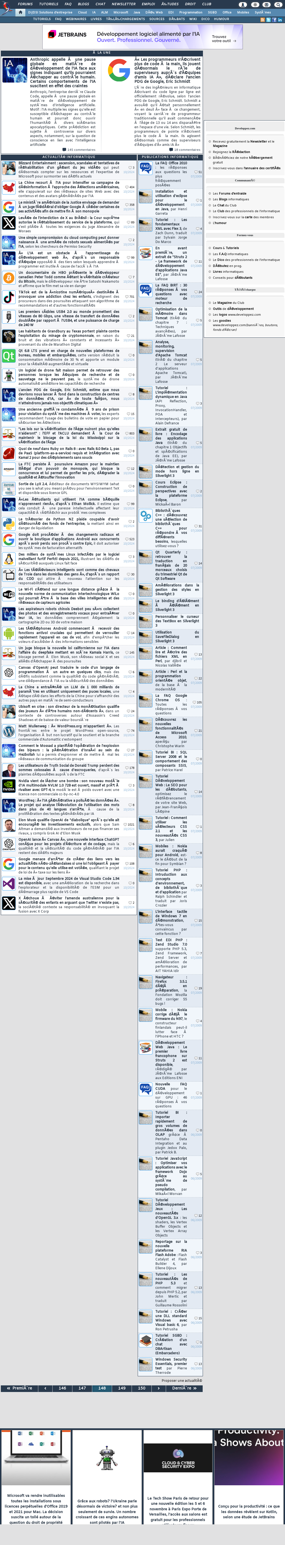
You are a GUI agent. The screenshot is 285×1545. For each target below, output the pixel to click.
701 (129, 297)
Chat (100, 4)
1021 (129, 825)
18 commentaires (184, 150)
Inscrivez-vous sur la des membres (243, 217)
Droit (190, 4)
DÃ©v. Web (154, 13)
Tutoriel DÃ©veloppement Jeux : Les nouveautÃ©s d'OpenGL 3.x (171, 1218)
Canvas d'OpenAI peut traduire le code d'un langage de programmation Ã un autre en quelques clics (68, 674)
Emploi (148, 4)
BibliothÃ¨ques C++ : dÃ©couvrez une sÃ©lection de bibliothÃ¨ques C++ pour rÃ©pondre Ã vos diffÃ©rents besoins (171, 528)
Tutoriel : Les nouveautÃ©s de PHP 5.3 (171, 1290)
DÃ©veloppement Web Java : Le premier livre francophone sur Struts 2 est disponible (171, 1060)
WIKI (193, 19)
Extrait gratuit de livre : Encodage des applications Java (171, 445)
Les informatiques (231, 199)
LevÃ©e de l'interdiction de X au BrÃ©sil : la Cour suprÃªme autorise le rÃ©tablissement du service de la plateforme (68, 225)
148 (102, 1388)
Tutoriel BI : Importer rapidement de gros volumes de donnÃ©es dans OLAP (171, 1133)
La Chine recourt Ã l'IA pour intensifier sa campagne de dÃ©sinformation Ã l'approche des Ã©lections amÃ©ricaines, (68, 189)
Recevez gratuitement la (240, 142)
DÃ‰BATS (177, 19)
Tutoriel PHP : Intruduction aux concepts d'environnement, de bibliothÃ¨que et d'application (171, 888)
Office (227, 13)
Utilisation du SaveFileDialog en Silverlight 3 (177, 637)
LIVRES (96, 19)
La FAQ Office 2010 (171, 174)
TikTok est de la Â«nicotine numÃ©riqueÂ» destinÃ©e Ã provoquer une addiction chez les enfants (68, 299)
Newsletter (123, 4)
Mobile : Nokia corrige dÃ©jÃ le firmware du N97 (171, 1023)
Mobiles (243, 13)
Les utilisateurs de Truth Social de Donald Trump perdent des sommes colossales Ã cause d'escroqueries (68, 770)
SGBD (212, 13)
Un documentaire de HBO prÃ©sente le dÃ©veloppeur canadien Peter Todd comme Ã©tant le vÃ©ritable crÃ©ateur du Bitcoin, (68, 279)
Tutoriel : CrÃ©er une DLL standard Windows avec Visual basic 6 (171, 1321)
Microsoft (120, 13)
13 (198, 655)
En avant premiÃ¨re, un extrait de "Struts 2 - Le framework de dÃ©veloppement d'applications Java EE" (171, 264)
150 (141, 1388)
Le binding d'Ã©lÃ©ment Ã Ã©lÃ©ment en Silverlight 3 (177, 605)
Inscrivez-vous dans (247, 168)
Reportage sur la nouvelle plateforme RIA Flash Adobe (171, 1255)
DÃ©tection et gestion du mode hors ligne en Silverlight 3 (177, 471)
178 (129, 768)
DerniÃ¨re (184, 1388)
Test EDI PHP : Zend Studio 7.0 (171, 955)
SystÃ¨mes (263, 13)
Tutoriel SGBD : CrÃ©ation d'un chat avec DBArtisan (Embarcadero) (171, 1345)
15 (130, 414)
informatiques (228, 272)
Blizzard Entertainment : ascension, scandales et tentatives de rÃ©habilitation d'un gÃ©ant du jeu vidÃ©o (68, 170)
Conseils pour (233, 278)
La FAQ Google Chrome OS (171, 705)
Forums (25, 4)
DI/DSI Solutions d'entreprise (50, 13)
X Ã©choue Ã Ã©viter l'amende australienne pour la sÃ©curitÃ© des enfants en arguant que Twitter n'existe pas (68, 905)
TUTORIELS (42, 19)
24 (130, 711)
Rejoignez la (231, 152)
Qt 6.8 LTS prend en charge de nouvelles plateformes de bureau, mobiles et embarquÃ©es (68, 358)
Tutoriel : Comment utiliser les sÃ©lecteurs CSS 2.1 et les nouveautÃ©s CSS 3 (171, 829)
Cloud (82, 13)
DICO (205, 19)
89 (130, 223)
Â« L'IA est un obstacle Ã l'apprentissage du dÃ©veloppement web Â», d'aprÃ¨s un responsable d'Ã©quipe (68, 260)
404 (129, 187)
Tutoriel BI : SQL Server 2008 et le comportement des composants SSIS (171, 761)
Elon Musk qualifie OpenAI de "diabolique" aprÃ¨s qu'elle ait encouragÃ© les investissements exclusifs (68, 827)
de (233, 309)
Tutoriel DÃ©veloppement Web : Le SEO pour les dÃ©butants (171, 794)
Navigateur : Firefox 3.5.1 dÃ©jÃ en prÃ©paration (171, 990)
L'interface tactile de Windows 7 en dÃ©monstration (171, 923)
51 (198, 172)
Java (137, 13)
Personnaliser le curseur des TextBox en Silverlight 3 (177, 621)
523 (129, 539)
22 (198, 679)
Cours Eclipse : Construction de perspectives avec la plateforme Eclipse (171, 494)
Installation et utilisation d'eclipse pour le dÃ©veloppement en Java (171, 203)
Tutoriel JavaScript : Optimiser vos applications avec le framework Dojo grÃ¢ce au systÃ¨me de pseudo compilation (171, 1176)
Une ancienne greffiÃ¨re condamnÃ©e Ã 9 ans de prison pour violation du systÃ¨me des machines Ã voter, (68, 416)
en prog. (227, 266)
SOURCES (156, 19)
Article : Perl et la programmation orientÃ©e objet (171, 681)
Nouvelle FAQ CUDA (171, 1095)
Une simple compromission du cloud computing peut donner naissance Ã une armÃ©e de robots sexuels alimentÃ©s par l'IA (68, 242)
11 (198, 262)
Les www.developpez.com (237, 315)
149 (122, 1388)
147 (82, 1388)
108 (129, 864)
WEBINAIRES (76, 19)
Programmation (190, 13)
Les (229, 194)
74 (130, 731)
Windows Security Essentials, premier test (171, 1366)
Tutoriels (49, 4)
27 (130, 750)
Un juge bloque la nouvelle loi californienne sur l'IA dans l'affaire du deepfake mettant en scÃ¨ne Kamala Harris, (68, 655)
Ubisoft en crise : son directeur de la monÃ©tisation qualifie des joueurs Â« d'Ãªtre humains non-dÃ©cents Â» (68, 713)
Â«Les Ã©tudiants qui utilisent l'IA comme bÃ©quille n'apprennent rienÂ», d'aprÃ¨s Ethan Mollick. (68, 506)
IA (94, 13)
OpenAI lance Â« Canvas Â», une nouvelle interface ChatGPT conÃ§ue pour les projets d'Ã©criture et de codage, (68, 846)
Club (206, 4)
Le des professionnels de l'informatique (246, 211)
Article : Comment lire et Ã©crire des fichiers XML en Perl (171, 657)
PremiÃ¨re (19, 1388)
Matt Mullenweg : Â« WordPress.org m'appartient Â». (68, 733)
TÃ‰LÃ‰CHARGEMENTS (125, 19)
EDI (171, 13)
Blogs (83, 4)
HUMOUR (221, 19)
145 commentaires (79, 150)
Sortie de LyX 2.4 (68, 488)
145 (129, 653)
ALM (104, 13)
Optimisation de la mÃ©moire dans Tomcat (171, 322)
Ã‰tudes (170, 4)
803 (129, 434)
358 (129, 205)
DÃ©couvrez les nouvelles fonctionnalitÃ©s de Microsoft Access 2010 (171, 733)
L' (220, 223)
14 (130, 633)
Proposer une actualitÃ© (182, 1381)
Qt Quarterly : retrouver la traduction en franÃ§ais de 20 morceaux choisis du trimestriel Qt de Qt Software (171, 565)
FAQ (68, 4)
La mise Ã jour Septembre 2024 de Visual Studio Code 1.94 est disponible (68, 885)
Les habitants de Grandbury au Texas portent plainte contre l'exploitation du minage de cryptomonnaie (68, 338)
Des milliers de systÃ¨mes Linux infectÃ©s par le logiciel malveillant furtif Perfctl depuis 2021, (68, 559)
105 (197, 703)
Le (218, 206)
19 (198, 988)
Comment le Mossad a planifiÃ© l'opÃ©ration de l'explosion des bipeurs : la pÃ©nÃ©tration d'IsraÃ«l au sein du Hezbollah (68, 752)
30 (130, 575)
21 (130, 336)
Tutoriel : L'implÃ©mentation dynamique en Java (171, 406)
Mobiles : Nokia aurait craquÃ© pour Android (171, 855)
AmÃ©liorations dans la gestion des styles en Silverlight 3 (177, 590)
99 (130, 258)
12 (130, 469)
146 (62, 1388)
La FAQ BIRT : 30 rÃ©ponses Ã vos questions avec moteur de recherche (171, 294)
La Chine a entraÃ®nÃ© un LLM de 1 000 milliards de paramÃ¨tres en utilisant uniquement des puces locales (68, 694)
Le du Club (228, 303)
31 (198, 526)
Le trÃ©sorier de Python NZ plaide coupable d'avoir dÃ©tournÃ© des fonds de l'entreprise (68, 524)
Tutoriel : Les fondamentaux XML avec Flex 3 (171, 231)
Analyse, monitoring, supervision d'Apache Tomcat (171, 362)
